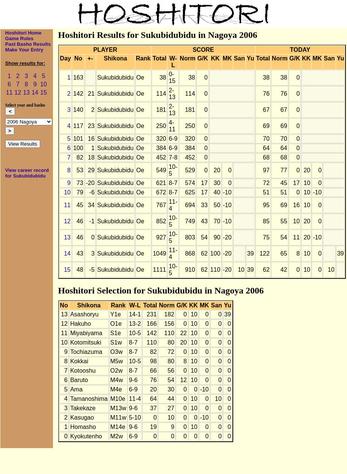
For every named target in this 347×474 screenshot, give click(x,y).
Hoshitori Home (23, 33)
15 (43, 92)
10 (43, 84)
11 (9, 92)
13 (26, 92)
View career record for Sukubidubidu (27, 173)
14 (35, 92)
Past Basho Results (28, 44)
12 (18, 92)
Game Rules (19, 38)
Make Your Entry (24, 50)
